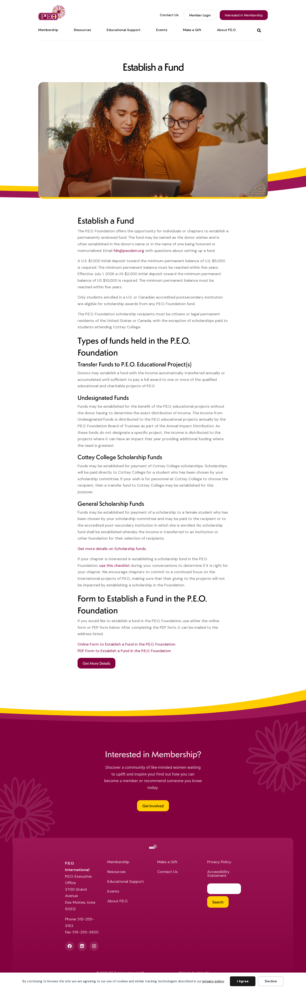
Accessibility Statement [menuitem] (218, 874)
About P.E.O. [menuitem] (226, 30)
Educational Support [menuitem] (123, 30)
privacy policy (213, 981)
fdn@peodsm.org (128, 250)
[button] (260, 30)
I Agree (243, 981)
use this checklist (114, 565)
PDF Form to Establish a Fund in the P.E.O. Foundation (124, 650)
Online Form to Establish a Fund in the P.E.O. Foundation (126, 644)
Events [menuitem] (161, 30)
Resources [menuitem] (82, 30)
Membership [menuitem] (48, 30)
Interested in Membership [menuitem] (244, 15)
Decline (271, 981)
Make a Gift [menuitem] (192, 30)
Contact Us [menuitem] (169, 15)
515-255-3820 (85, 932)
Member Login (200, 15)
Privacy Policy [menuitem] (219, 862)
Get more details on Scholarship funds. (112, 548)
